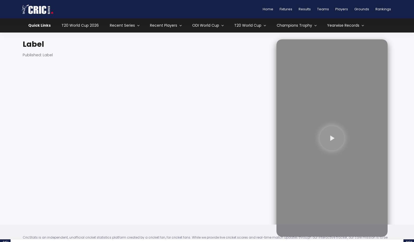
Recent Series (124, 25)
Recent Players (165, 25)
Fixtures (286, 9)
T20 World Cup (250, 25)
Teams (323, 9)
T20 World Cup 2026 (80, 25)
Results (305, 9)
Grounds (361, 9)
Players (341, 9)
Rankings (383, 9)
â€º (409, 241)
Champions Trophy (296, 25)
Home (268, 9)
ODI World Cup (207, 25)
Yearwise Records (345, 25)
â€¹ (5, 241)
